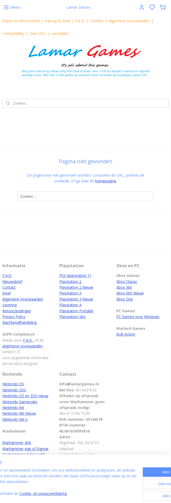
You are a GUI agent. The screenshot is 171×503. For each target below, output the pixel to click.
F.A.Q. (80, 20)
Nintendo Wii (13, 407)
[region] (51, 476)
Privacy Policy (13, 316)
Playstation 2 (70, 281)
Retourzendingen (16, 310)
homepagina (105, 181)
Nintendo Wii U (15, 419)
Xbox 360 (124, 287)
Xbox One (124, 299)
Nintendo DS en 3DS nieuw (25, 395)
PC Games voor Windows (137, 316)
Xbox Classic (126, 281)
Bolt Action (125, 334)
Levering (9, 304)
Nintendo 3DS (14, 389)
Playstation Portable (76, 310)
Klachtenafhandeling (19, 322)
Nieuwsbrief (12, 281)
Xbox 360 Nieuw (130, 293)
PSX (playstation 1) (75, 275)
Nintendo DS (13, 383)
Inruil (6, 293)
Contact (97, 20)
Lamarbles (60, 33)
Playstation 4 (70, 304)
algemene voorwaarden (22, 345)
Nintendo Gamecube (19, 401)
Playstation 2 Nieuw (76, 287)
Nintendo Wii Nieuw (19, 413)
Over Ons (37, 33)
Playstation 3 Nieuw (76, 299)
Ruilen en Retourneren (21, 20)
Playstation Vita (72, 316)
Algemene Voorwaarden (129, 20)
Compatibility (13, 33)
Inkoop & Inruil (57, 20)
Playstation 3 (70, 293)
